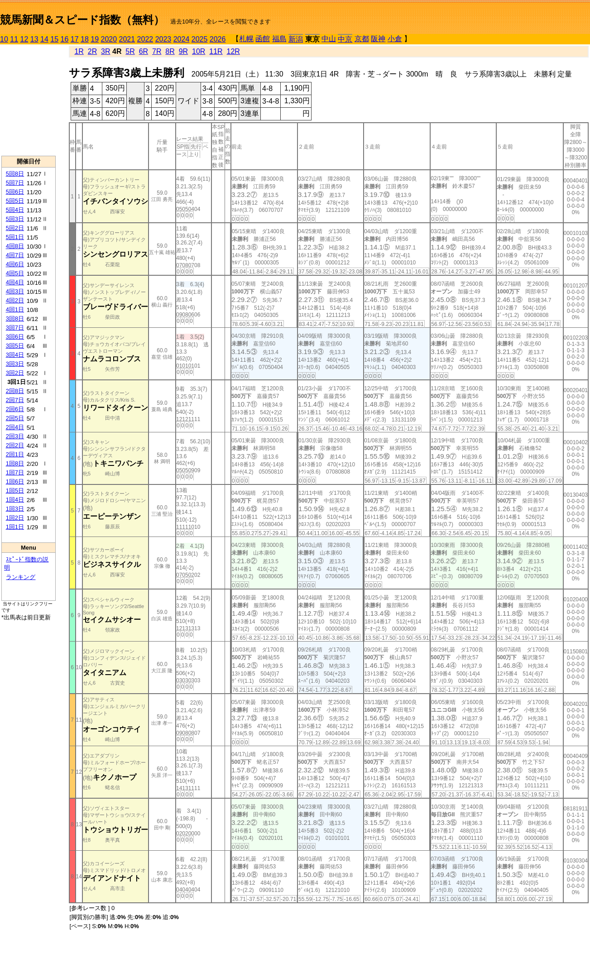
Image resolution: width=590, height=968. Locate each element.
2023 (163, 39)
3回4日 (15, 354)
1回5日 (15, 490)
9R (183, 51)
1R (78, 51)
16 (65, 39)
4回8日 (15, 246)
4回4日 (15, 282)
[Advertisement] (28, 100)
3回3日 (15, 363)
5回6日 (15, 191)
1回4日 (15, 499)
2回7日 (15, 400)
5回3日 (15, 219)
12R (233, 51)
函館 (262, 39)
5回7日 (15, 182)
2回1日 (15, 454)
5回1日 (15, 237)
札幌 (246, 39)
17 (75, 39)
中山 (328, 39)
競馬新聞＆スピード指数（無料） (82, 20)
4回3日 (15, 291)
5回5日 (15, 200)
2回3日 (15, 436)
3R (105, 51)
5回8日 (15, 173)
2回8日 (15, 391)
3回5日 (15, 345)
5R (129, 51)
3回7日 (15, 327)
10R (198, 51)
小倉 (395, 39)
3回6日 (15, 336)
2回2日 (15, 445)
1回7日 (15, 472)
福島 (279, 39)
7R (156, 51)
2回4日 (15, 427)
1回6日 (15, 481)
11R (215, 51)
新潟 (295, 39)
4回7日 (15, 255)
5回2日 (15, 228)
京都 (362, 39)
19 (95, 39)
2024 (181, 39)
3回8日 (15, 318)
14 (44, 39)
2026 (218, 39)
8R (169, 51)
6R (143, 51)
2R (92, 51)
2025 (200, 39)
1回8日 (15, 463)
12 (24, 39)
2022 (145, 39)
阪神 (378, 39)
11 (14, 39)
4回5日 (15, 273)
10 (4, 39)
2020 (109, 39)
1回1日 (15, 526)
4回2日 (15, 300)
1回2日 (15, 517)
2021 (127, 39)
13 (34, 39)
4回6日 (15, 264)
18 (85, 39)
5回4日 (15, 209)
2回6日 (15, 409)
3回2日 (15, 372)
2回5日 (15, 418)
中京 (345, 39)
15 (54, 39)
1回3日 (15, 508)
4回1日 (15, 309)
